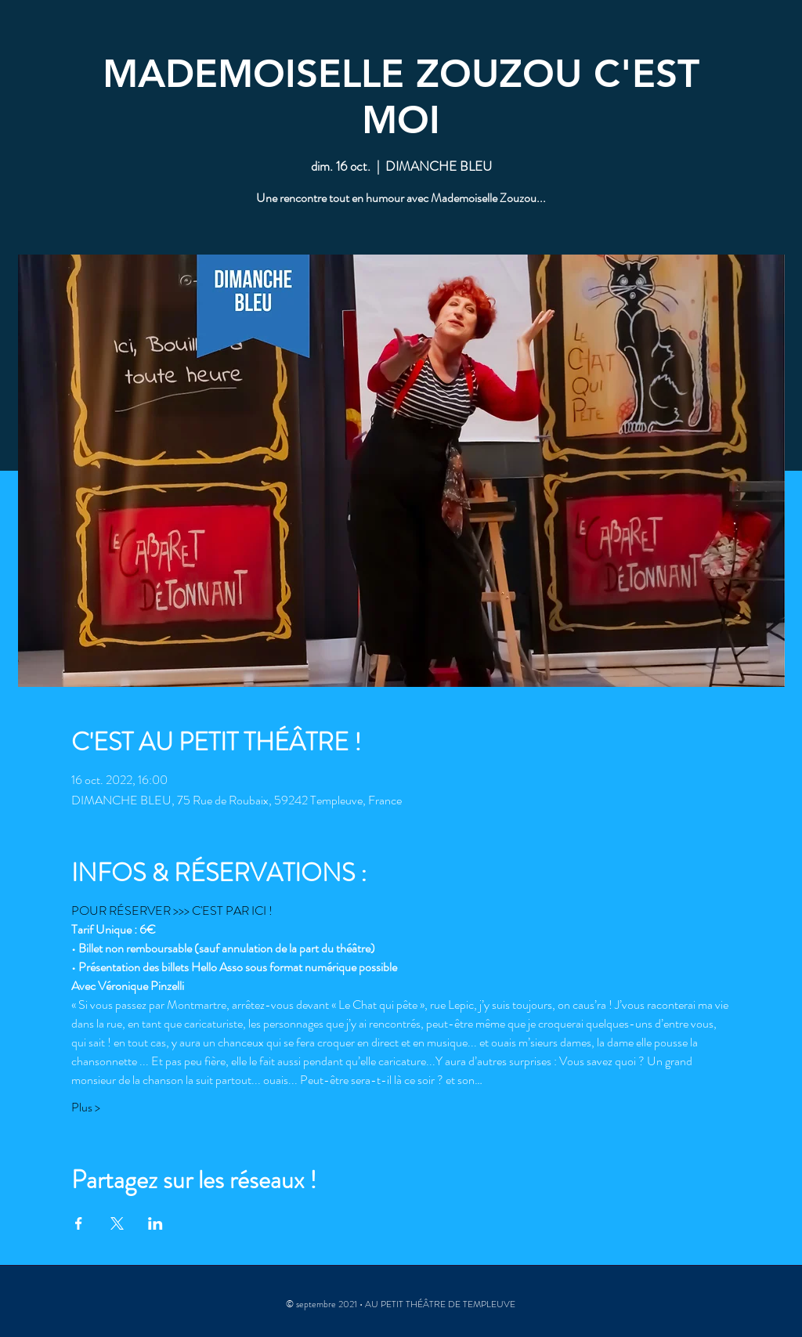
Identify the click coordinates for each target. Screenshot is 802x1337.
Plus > (85, 1107)
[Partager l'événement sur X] (117, 1223)
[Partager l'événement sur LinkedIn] (155, 1223)
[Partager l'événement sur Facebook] (78, 1223)
